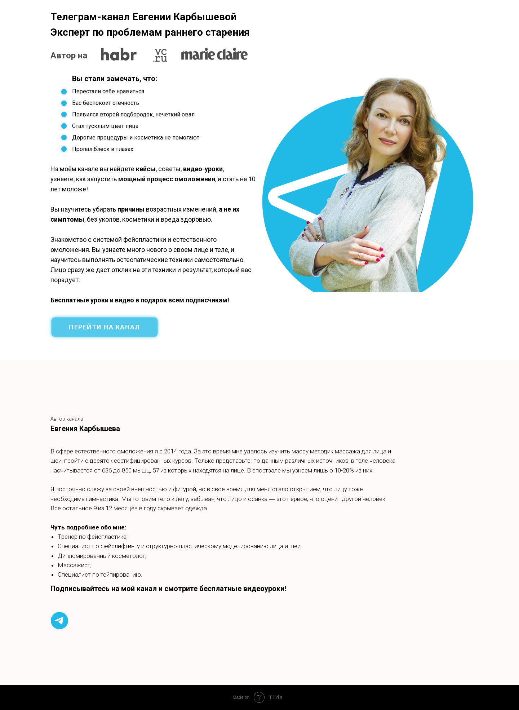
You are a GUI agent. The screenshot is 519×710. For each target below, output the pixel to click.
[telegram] (59, 620)
